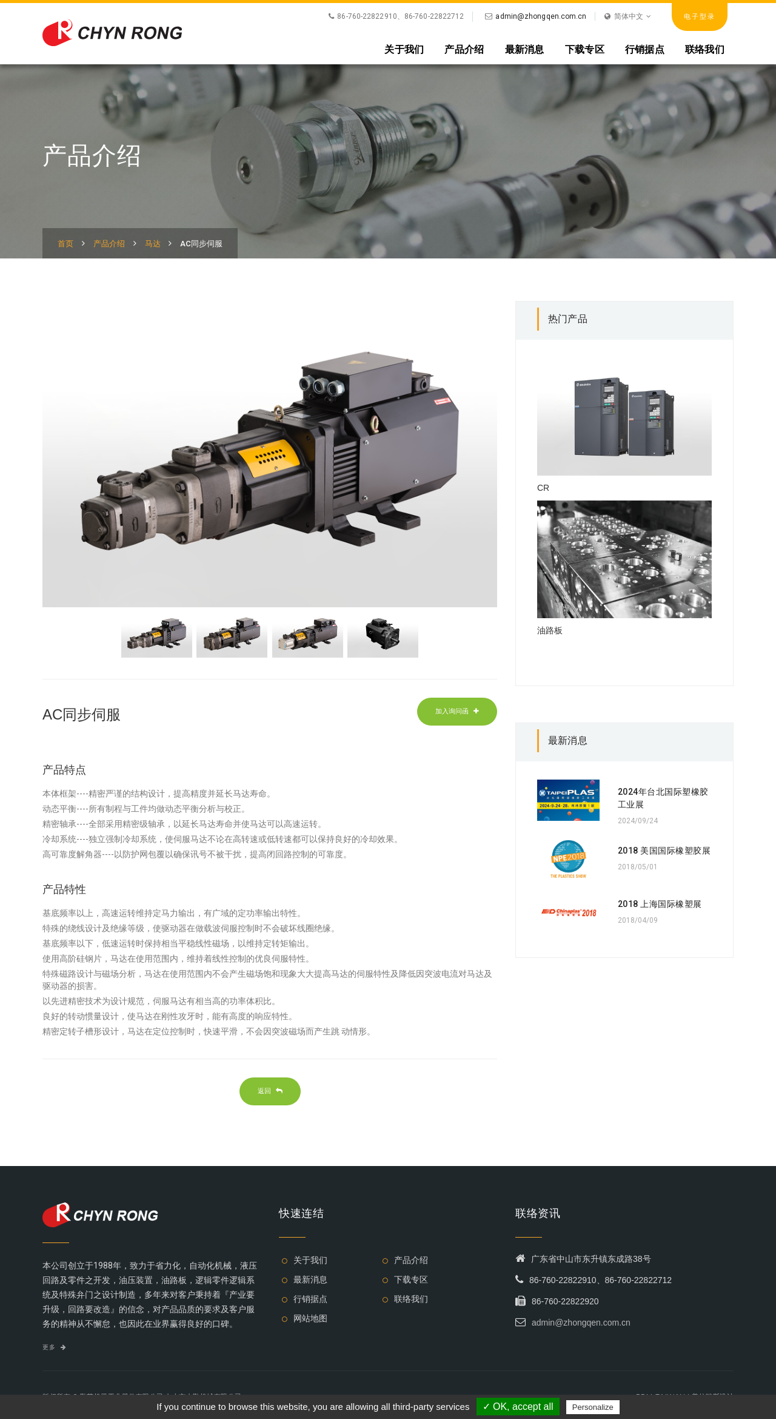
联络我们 (704, 49)
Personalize (593, 1407)
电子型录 (699, 16)
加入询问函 (457, 711)
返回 (270, 1091)
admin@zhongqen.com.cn (540, 16)
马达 (153, 243)
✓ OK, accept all (518, 1406)
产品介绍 (464, 49)
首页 (65, 243)
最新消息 (524, 49)
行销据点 (644, 49)
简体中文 (627, 16)
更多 (54, 1347)
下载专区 (584, 49)
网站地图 (310, 1318)
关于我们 (404, 49)
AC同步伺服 (201, 243)
